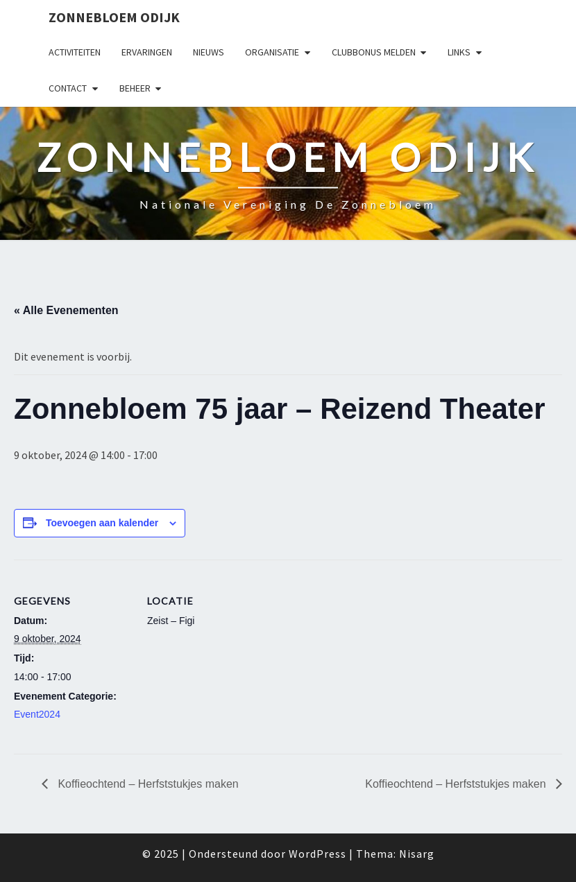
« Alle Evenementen (66, 310)
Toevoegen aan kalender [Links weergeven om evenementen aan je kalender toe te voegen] (102, 522)
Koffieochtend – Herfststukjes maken (147, 784)
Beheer (135, 88)
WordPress (317, 854)
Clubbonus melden (374, 52)
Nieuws (208, 52)
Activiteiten (75, 52)
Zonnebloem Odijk (114, 17)
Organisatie (272, 52)
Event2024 (37, 714)
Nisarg (416, 854)
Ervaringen (146, 52)
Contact (68, 88)
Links (459, 52)
